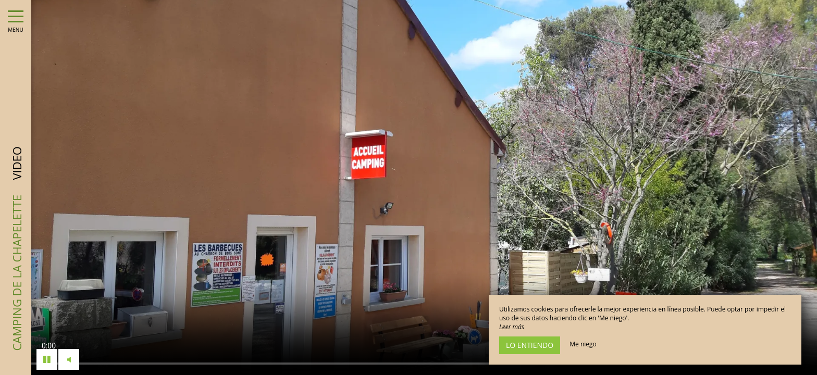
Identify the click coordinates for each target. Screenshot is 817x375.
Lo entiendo (529, 345)
